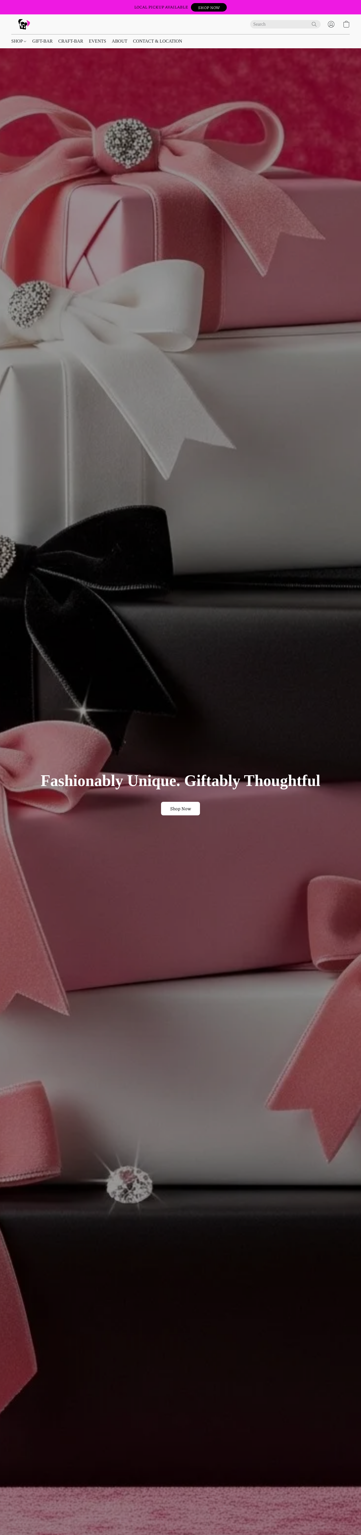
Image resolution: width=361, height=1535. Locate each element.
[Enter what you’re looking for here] (285, 24)
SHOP (18, 41)
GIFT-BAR (42, 41)
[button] (209, 7)
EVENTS (97, 41)
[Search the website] (314, 24)
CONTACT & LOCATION (157, 41)
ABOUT (119, 41)
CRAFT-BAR (70, 41)
